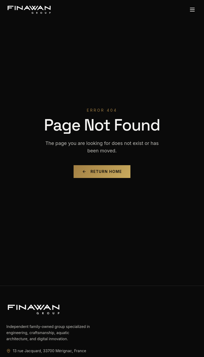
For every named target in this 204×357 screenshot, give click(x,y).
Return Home (102, 171)
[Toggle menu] (192, 9)
